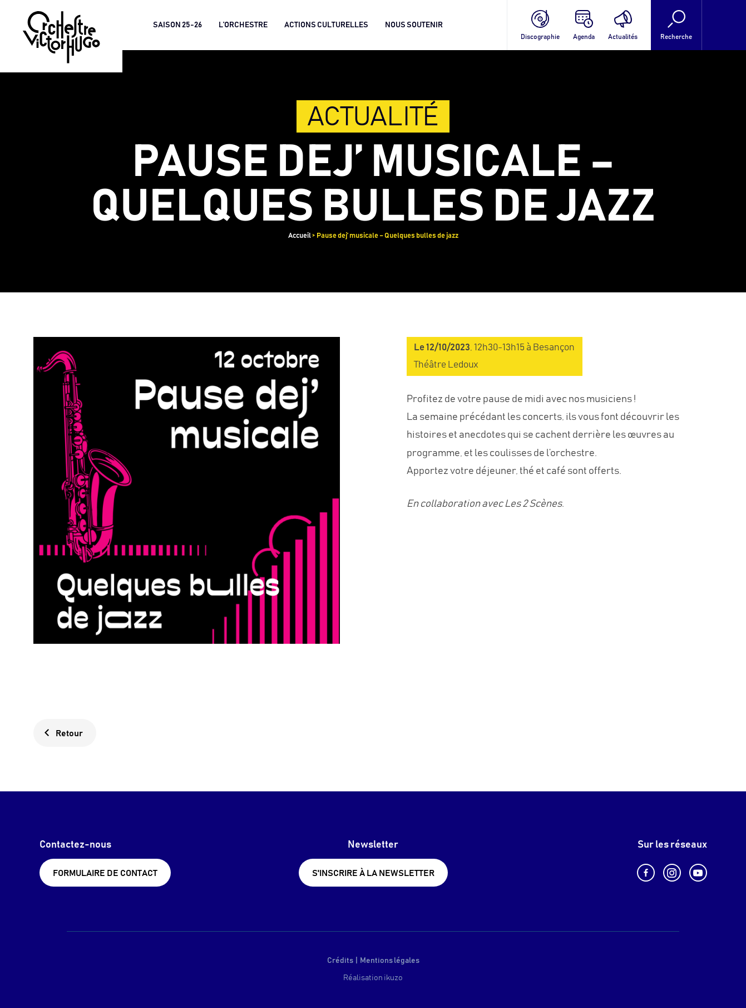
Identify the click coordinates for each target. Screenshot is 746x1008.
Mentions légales (389, 961)
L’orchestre (243, 25)
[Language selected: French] (724, 25)
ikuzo (393, 978)
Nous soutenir (414, 25)
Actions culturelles (326, 25)
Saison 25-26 (177, 25)
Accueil (299, 235)
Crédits (340, 961)
